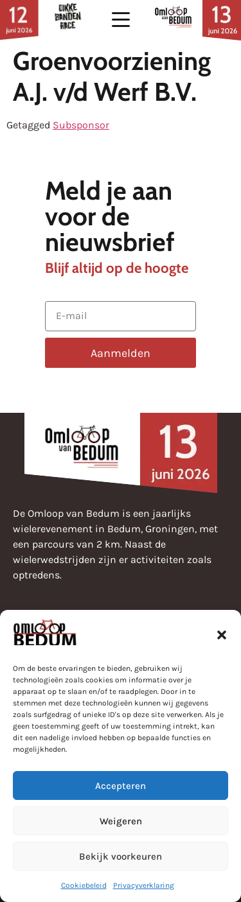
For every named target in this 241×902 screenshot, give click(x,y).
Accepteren (120, 786)
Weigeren (121, 821)
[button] (221, 635)
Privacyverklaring (143, 885)
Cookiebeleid (84, 885)
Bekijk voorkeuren (120, 856)
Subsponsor (81, 125)
